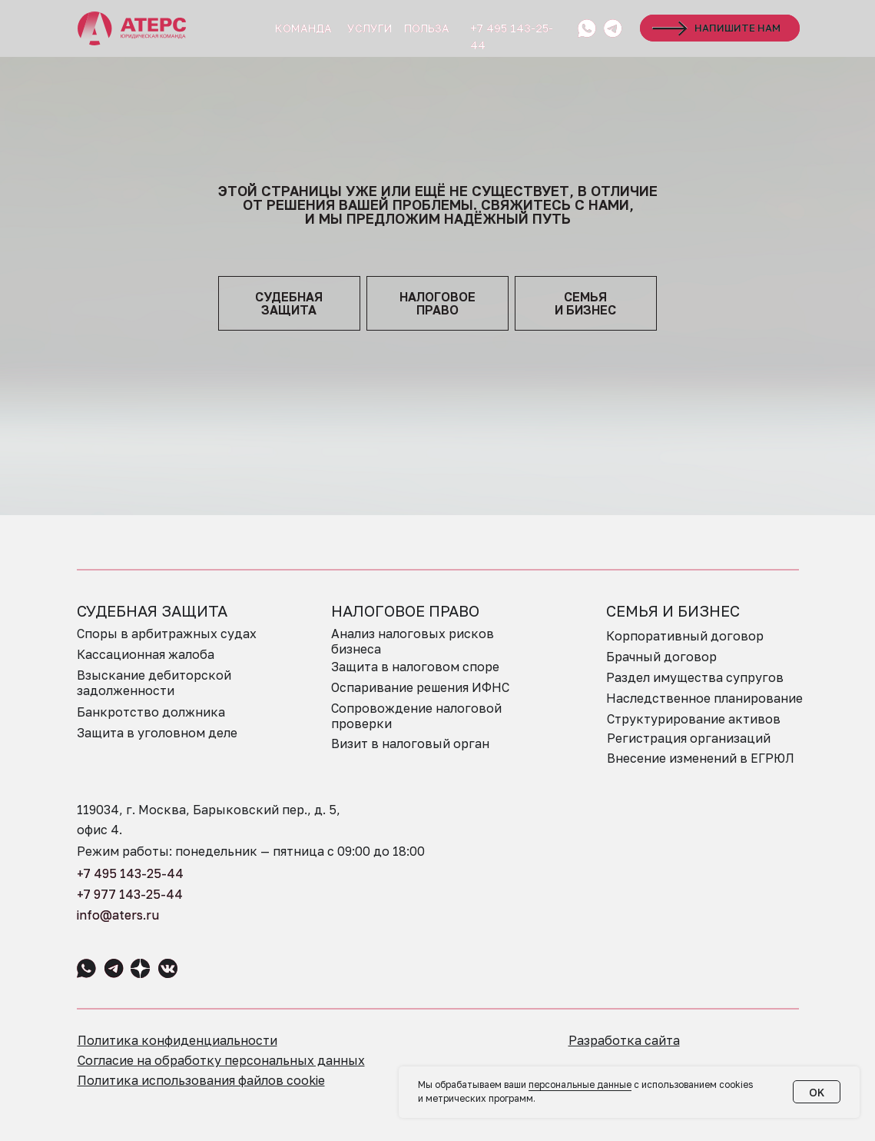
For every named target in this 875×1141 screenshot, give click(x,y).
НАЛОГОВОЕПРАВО (437, 303)
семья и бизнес (585, 303)
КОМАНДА (303, 28)
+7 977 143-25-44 (130, 894)
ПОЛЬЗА (426, 28)
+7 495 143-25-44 (130, 873)
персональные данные (580, 1084)
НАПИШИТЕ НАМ (737, 28)
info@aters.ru (118, 915)
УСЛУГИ (369, 28)
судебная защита (289, 303)
